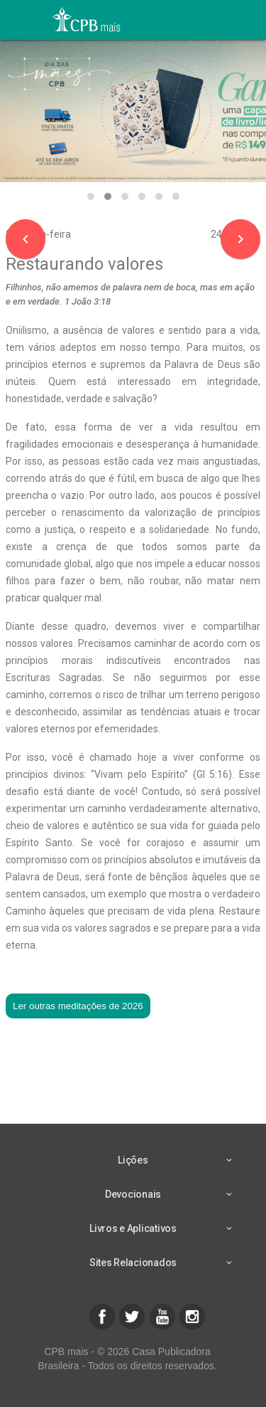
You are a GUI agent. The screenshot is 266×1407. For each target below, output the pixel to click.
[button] (90, 196)
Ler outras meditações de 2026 (78, 1006)
